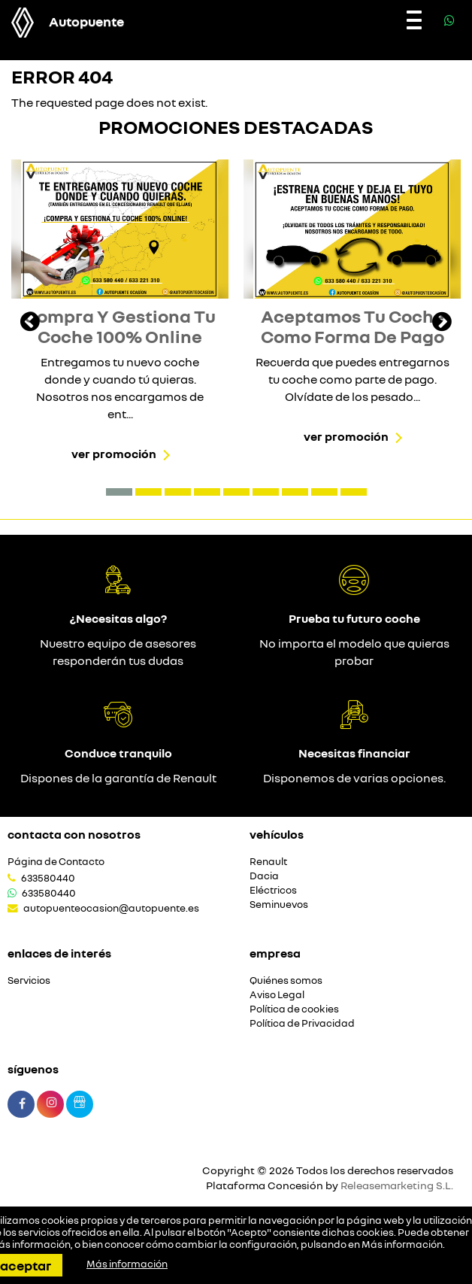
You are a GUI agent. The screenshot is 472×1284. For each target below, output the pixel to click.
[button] (119, 491)
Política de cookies (294, 1009)
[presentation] (30, 323)
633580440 (48, 878)
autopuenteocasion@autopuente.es (111, 908)
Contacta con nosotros (74, 834)
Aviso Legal (277, 994)
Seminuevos (279, 904)
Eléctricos (273, 890)
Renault (268, 861)
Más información (402, 1244)
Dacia (264, 876)
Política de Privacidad (302, 1023)
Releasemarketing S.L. (396, 1185)
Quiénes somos (286, 980)
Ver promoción (113, 453)
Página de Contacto (56, 861)
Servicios (29, 980)
